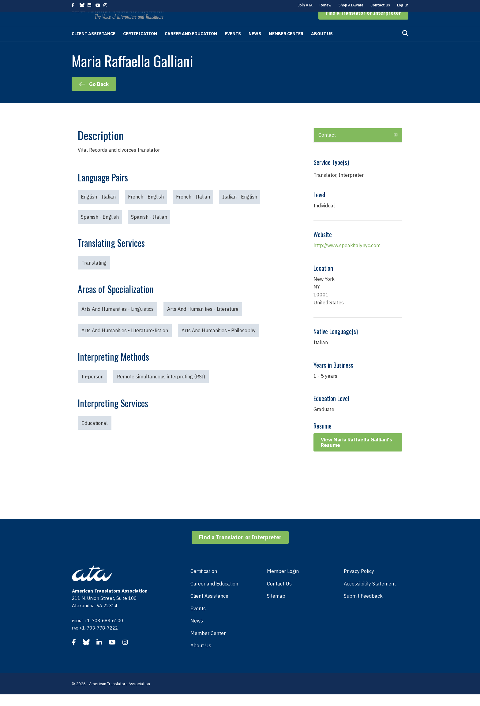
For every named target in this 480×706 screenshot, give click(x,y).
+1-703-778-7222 (98, 639)
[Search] (405, 44)
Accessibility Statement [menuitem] (370, 595)
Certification (140, 45)
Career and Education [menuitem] (214, 595)
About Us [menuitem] (200, 657)
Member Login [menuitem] (283, 583)
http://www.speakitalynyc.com (347, 257)
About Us (322, 45)
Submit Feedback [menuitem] (363, 607)
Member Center (286, 45)
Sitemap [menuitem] (276, 607)
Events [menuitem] (198, 620)
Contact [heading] (327, 146)
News (255, 45)
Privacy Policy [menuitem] (359, 583)
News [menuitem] (196, 632)
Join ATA (305, 5)
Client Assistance (93, 45)
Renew (326, 5)
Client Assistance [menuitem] (209, 607)
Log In (402, 5)
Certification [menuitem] (203, 583)
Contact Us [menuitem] (279, 595)
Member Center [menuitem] (208, 645)
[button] (363, 24)
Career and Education (191, 45)
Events (233, 45)
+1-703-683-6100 (103, 632)
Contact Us (380, 5)
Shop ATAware (351, 5)
